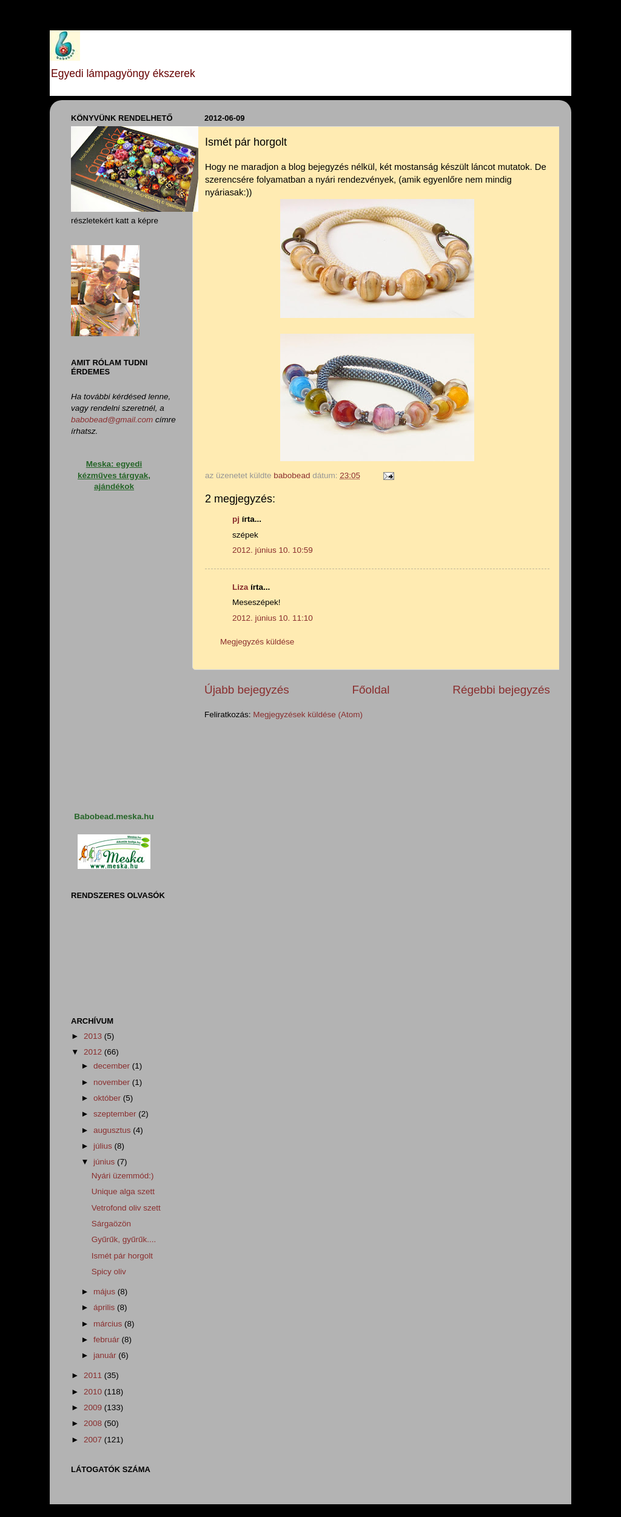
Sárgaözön (111, 1223)
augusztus (113, 1130)
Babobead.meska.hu (113, 816)
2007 (94, 1439)
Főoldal (371, 689)
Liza (240, 587)
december (112, 1065)
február (107, 1339)
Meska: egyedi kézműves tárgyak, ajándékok (114, 475)
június (105, 1161)
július (104, 1145)
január (105, 1355)
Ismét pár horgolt (122, 1255)
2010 (94, 1391)
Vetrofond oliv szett (126, 1207)
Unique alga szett (123, 1191)
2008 (94, 1423)
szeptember (115, 1113)
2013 (94, 1036)
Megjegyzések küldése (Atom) (308, 714)
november (112, 1082)
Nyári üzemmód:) (123, 1175)
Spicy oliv (109, 1271)
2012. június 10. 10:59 (272, 550)
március (108, 1323)
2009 (94, 1407)
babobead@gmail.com (112, 419)
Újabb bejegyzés (246, 689)
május (105, 1291)
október (108, 1098)
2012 (94, 1051)
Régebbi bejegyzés (501, 689)
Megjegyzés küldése (257, 641)
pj (236, 519)
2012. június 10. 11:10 (272, 618)
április (105, 1307)
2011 (94, 1375)
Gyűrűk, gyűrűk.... (124, 1239)
